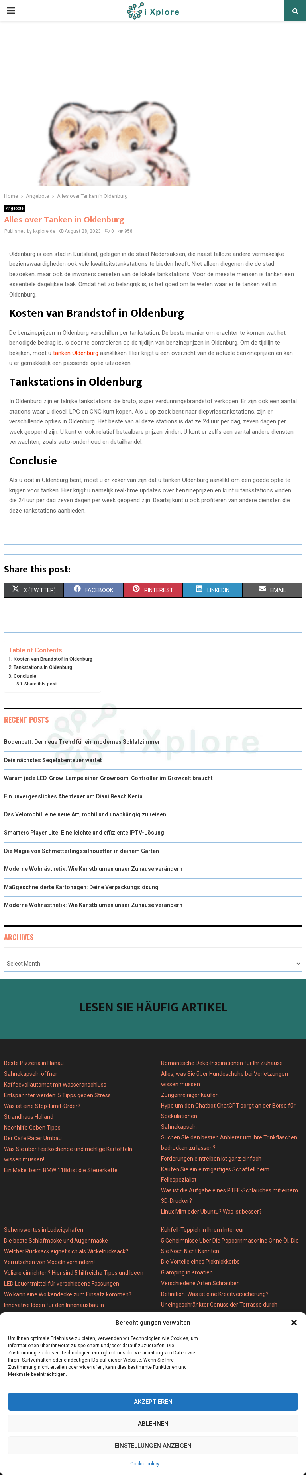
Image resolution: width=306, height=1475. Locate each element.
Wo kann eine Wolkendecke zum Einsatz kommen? (67, 1294)
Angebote (15, 208)
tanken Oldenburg (75, 353)
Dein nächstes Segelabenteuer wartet (53, 760)
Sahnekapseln (179, 1127)
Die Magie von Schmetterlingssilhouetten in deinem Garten (81, 851)
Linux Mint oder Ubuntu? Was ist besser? (211, 1211)
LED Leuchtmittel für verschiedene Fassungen (61, 1283)
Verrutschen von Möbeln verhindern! (49, 1262)
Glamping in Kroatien (187, 1272)
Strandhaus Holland (28, 1117)
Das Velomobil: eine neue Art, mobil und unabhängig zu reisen (85, 814)
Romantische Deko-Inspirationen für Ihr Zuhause (222, 1063)
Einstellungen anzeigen (153, 1445)
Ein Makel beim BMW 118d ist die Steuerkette (61, 1170)
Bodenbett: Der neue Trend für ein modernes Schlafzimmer (82, 742)
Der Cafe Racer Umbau (33, 1138)
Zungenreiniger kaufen (190, 1095)
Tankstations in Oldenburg (43, 667)
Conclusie (25, 676)
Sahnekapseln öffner (30, 1074)
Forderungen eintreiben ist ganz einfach (211, 1158)
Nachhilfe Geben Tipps (32, 1127)
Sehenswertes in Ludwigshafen (43, 1230)
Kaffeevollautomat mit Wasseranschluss (55, 1084)
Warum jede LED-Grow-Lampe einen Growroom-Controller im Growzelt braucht (108, 778)
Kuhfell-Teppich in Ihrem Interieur (202, 1230)
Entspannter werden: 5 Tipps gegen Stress (57, 1095)
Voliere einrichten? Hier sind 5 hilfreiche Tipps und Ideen (73, 1273)
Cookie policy (144, 1464)
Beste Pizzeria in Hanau (34, 1063)
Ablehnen (153, 1423)
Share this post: (41, 684)
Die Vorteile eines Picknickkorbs (200, 1261)
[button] (294, 1323)
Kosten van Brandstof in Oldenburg (53, 659)
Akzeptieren (153, 1401)
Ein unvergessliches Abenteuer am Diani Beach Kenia (73, 796)
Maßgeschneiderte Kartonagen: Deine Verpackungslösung (81, 887)
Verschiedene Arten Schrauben (200, 1283)
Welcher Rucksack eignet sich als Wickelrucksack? (66, 1251)
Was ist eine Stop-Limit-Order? (42, 1106)
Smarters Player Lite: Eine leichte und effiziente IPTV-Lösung (84, 832)
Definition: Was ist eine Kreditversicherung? (215, 1294)
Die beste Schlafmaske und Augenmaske (56, 1240)
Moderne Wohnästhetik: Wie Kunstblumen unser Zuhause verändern (93, 869)
